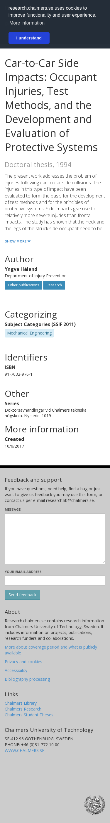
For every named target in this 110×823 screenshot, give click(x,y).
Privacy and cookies (23, 661)
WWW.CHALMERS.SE (24, 750)
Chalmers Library (21, 703)
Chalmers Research (23, 709)
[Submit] (22, 595)
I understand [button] (29, 38)
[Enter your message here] (55, 538)
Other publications (23, 285)
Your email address (23, 571)
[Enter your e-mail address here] (55, 580)
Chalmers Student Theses (29, 715)
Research (54, 285)
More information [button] (27, 22)
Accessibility (16, 670)
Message (13, 509)
